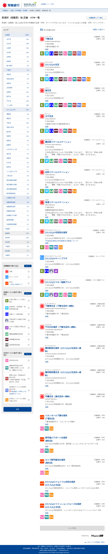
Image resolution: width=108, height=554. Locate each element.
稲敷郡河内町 (18, 211)
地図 (46, 49)
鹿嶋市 (18, 114)
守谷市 (18, 123)
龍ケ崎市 (18, 66)
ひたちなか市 (18, 110)
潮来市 (18, 118)
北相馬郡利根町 (18, 224)
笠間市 (18, 92)
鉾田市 (18, 167)
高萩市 (18, 83)
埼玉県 (17, 242)
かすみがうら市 (18, 149)
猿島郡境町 (18, 220)
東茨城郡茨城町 (18, 180)
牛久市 (18, 101)
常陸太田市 (18, 79)
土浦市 (18, 48)
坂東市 (18, 140)
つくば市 (18, 105)
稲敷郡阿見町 (18, 207)
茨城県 (17, 35)
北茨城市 (18, 88)
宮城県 (17, 229)
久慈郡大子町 (18, 198)
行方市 (18, 163)
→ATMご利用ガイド (16, 284)
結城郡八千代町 (18, 215)
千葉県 (17, 246)
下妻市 (18, 70)
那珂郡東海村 (18, 193)
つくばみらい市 (18, 171)
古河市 (18, 52)
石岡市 (18, 57)
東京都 (17, 251)
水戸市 (18, 39)
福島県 (17, 233)
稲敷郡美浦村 (18, 202)
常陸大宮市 (18, 127)
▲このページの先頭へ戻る (94, 542)
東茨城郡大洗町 (18, 184)
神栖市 (18, 158)
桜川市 (18, 154)
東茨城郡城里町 (18, 189)
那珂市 (18, 132)
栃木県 (17, 238)
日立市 (18, 44)
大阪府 (17, 255)
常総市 (18, 74)
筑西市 (18, 136)
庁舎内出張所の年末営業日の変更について (62, 241)
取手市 (18, 96)
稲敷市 (18, 145)
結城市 (18, 61)
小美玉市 (18, 176)
